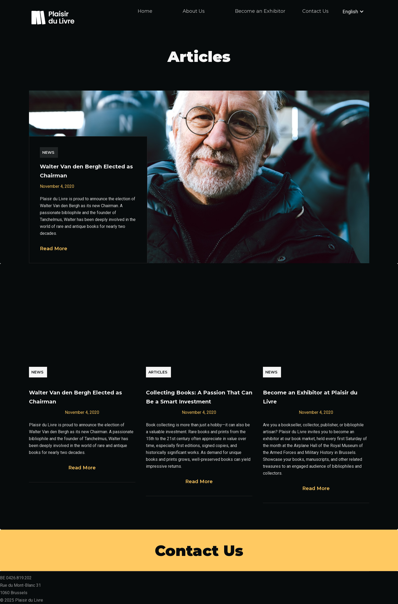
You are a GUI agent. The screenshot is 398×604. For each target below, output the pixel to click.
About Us (194, 11)
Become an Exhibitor (260, 11)
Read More (53, 249)
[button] (349, 11)
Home (145, 11)
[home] (53, 17)
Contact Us (315, 11)
